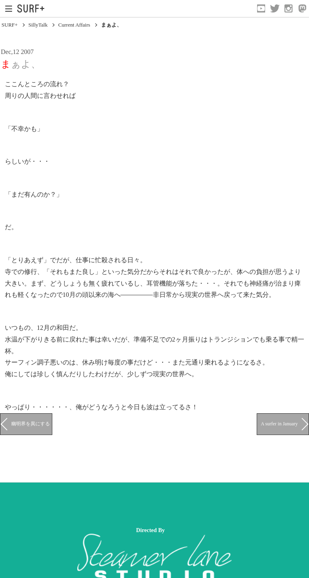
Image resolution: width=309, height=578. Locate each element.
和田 (62, 327)
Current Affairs (74, 25)
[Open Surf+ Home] (32, 8)
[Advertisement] (146, 505)
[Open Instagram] (288, 8)
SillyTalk (37, 25)
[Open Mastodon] (302, 8)
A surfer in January (279, 424)
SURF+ (10, 25)
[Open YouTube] (261, 8)
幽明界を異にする (30, 424)
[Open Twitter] (275, 8)
